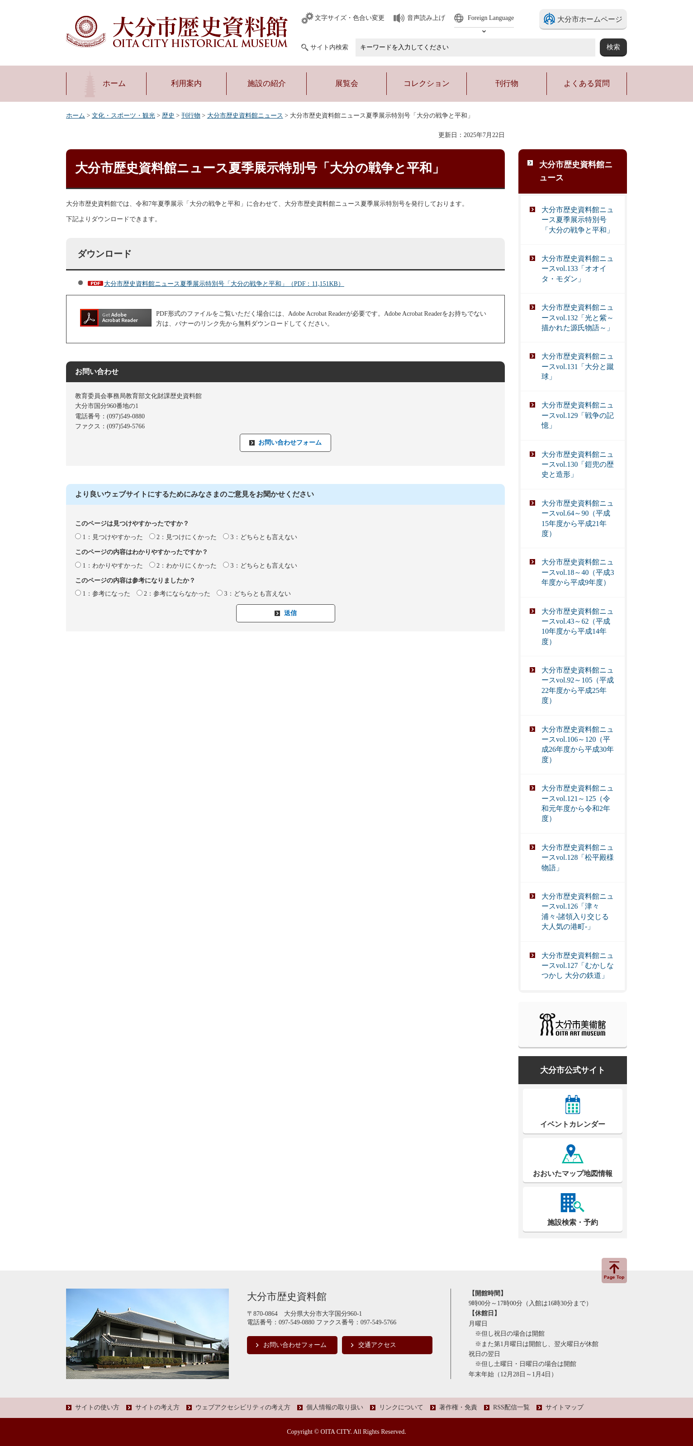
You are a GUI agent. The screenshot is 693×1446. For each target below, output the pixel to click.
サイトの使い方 (97, 1407)
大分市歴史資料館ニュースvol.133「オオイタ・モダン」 (577, 269)
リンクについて (401, 1407)
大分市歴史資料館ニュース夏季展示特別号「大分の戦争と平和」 (577, 220)
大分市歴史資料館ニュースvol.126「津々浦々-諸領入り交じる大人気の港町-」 (577, 911)
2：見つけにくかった (187, 537)
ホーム (75, 115)
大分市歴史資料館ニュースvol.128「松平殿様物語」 (577, 858)
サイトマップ (565, 1407)
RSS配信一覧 (511, 1407)
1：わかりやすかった (113, 565)
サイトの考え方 (157, 1407)
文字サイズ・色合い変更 (349, 17)
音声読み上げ (426, 17)
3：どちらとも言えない (264, 537)
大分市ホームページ (589, 19)
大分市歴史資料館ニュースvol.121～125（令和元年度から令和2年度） (577, 803)
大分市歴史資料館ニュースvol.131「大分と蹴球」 (577, 366)
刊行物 (190, 115)
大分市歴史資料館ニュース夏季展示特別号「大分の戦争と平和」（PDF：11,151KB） (224, 283)
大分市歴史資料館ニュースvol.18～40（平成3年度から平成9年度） (577, 572)
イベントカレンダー (572, 1124)
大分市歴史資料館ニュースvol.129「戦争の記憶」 (577, 415)
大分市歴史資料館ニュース (245, 115)
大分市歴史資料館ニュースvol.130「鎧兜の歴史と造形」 (577, 464)
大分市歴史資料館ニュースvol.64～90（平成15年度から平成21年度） (577, 518)
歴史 (168, 115)
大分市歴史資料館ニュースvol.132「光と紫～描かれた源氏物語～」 (577, 317)
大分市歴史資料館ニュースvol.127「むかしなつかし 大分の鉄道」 (577, 966)
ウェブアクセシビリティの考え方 (242, 1407)
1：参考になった (106, 593)
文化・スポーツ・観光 (123, 115)
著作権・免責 (458, 1407)
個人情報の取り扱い (334, 1407)
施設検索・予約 (572, 1222)
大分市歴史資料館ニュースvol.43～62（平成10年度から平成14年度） (577, 626)
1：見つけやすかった (113, 537)
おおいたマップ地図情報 (572, 1173)
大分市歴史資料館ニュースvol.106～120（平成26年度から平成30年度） (577, 744)
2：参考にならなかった (177, 593)
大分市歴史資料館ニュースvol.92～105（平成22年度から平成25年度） (577, 685)
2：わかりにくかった (187, 565)
